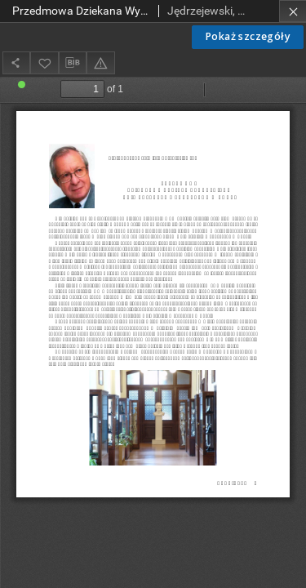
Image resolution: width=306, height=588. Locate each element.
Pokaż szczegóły (247, 36)
